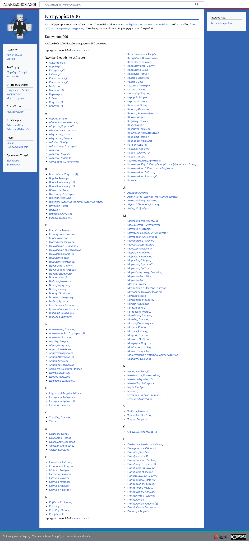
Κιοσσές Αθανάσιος (138, 109)
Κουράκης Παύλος (138, 136)
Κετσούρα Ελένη (137, 105)
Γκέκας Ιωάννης (58, 289)
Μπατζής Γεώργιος (138, 319)
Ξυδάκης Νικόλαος (138, 411)
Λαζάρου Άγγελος (137, 192)
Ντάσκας (132, 391)
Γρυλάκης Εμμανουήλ (61, 312)
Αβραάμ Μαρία (58, 118)
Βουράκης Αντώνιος (60, 213)
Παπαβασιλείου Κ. (138, 456)
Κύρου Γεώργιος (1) (138, 152)
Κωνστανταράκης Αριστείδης (144, 160)
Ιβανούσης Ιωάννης (60, 462)
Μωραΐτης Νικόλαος (139, 358)
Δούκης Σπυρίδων (59, 372)
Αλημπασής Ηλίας (59, 134)
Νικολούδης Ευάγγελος (141, 383)
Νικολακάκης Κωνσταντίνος (143, 375)
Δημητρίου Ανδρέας (60, 349)
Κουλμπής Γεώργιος (138, 128)
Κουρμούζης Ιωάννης (139, 140)
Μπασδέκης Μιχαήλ (139, 311)
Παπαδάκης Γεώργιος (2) (141, 464)
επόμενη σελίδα (81, 50)
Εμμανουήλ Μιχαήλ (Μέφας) (65, 393)
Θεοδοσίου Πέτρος (60, 437)
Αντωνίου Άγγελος (60, 153)
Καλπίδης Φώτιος (59, 510)
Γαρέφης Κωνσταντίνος (62, 234)
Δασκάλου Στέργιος (60, 337)
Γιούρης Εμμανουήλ (60, 273)
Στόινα (53, 98)
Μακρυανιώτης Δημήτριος (142, 220)
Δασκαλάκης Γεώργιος (62, 329)
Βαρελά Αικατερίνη (60, 178)
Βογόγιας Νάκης (58, 205)
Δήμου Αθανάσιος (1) (61, 356)
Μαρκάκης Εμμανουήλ (140, 264)
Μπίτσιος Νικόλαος (138, 339)
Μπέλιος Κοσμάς (137, 327)
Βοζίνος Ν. (55, 209)
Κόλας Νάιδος (135, 124)
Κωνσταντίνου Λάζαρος (141, 172)
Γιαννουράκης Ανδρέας (62, 269)
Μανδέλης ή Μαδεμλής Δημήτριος (147, 232)
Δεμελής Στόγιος (59, 341)
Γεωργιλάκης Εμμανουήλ (63, 245)
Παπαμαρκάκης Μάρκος (141, 483)
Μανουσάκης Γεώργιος (140, 240)
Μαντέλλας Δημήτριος (140, 244)
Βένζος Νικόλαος (59, 190)
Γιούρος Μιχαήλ (58, 277)
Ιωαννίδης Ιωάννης (60, 473)
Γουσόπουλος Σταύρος (62, 305)
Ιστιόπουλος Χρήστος (61, 466)
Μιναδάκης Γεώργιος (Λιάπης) (144, 291)
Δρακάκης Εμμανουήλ (62, 380)
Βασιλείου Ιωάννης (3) (62, 186)
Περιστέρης (56, 94)
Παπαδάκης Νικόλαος (140, 471)
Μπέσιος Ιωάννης (137, 331)
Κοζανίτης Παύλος (138, 121)
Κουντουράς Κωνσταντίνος (143, 132)
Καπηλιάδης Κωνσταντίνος (143, 57)
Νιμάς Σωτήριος (136, 387)
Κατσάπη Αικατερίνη (139, 85)
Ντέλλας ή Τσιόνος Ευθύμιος (144, 394)
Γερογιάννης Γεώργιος (62, 241)
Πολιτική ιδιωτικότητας (16, 536)
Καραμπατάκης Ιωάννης (141, 65)
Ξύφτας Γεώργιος (137, 419)
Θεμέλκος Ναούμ (59, 433)
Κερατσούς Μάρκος (138, 101)
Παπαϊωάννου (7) (137, 499)
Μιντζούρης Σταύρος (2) (141, 299)
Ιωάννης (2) (55, 74)
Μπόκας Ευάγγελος (138, 351)
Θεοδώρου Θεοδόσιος (62, 441)
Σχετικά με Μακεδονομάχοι (48, 536)
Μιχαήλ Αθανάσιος (138, 303)
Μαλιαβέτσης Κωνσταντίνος (143, 224)
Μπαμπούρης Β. (136, 307)
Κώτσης (132, 180)
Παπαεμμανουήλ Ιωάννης (142, 475)
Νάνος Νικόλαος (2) (138, 371)
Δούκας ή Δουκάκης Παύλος (65, 368)
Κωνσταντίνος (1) (59, 78)
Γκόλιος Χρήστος (59, 301)
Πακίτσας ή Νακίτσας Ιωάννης (145, 444)
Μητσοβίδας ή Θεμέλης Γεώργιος (146, 287)
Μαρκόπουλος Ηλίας (139, 276)
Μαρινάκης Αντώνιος (139, 256)
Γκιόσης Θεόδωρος (60, 293)
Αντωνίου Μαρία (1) (60, 157)
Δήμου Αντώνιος (58, 360)
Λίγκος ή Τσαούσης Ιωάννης (143, 204)
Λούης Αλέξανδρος (138, 208)
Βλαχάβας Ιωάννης (60, 197)
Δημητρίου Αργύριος (61, 352)
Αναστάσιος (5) (58, 62)
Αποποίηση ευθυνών (78, 536)
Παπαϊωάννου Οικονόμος (142, 507)
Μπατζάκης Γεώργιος (139, 315)
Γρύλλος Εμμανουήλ (60, 316)
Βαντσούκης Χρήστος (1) (63, 174)
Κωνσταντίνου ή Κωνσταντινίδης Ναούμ (150, 168)
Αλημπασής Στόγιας (60, 138)
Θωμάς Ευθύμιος (59, 449)
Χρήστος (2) (56, 102)
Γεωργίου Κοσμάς (59, 257)
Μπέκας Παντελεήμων (140, 323)
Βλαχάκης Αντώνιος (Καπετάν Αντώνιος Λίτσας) (76, 201)
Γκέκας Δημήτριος (59, 285)
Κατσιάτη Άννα (136, 89)
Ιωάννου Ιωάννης (59, 477)
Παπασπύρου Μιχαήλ (140, 487)
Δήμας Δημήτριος (59, 345)
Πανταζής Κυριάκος (138, 452)
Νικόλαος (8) (56, 90)
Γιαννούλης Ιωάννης (61, 265)
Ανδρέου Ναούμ (58, 142)
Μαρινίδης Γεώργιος (139, 260)
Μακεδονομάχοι (19, 4)
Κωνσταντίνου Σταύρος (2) (142, 176)
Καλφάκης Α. (56, 514)
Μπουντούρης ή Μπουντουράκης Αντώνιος (152, 354)
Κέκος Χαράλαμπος (138, 93)
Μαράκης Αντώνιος (138, 252)
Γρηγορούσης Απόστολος (63, 309)
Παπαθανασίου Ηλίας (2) (141, 479)
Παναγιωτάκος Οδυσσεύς (142, 448)
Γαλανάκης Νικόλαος (61, 230)
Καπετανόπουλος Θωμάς (142, 54)
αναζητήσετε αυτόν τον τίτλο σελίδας (146, 24)
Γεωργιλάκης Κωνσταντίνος (65, 249)
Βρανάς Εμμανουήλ (60, 217)
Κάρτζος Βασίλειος (138, 77)
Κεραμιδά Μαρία (137, 97)
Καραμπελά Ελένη (138, 69)
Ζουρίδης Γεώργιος (60, 417)
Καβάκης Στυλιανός (60, 502)
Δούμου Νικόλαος (59, 376)
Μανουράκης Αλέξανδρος (142, 236)
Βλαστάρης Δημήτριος (62, 194)
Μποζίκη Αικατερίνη (139, 347)
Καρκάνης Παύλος (138, 73)
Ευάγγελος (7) (57, 70)
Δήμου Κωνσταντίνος (61, 364)
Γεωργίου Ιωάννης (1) (61, 253)
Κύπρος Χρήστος (137, 144)
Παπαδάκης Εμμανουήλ (141, 467)
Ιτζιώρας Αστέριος (59, 469)
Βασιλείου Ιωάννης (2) (62, 182)
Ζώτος (53, 421)
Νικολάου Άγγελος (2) (140, 379)
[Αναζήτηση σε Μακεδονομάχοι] (122, 4)
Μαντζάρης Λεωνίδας (139, 248)
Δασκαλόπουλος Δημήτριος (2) (67, 333)
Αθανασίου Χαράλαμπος (63, 122)
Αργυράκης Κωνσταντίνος (64, 161)
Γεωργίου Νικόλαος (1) (62, 261)
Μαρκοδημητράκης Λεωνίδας (144, 272)
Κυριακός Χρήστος (138, 148)
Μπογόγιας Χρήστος (139, 343)
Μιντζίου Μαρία (136, 295)
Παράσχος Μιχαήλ (138, 511)
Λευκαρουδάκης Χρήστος (142, 200)
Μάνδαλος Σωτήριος (139, 228)
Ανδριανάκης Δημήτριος (63, 145)
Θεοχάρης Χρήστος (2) (62, 445)
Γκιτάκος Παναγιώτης (61, 297)
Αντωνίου (54, 149)
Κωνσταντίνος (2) (59, 82)
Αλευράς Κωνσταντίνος (62, 130)
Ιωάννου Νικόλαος (60, 489)
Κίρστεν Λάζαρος (137, 117)
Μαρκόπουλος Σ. (137, 279)
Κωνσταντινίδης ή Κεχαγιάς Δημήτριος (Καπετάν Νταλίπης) (161, 164)
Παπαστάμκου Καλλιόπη (141, 491)
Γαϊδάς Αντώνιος (58, 237)
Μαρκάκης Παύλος (138, 268)
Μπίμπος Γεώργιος (138, 335)
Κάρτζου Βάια (135, 81)
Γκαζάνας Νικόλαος (60, 281)
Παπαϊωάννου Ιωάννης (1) (142, 503)
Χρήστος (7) (56, 105)
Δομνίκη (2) (55, 66)
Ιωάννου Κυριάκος (59, 481)
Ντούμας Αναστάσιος (139, 398)
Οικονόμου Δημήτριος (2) (142, 431)
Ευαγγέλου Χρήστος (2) (62, 401)
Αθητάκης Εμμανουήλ (62, 126)
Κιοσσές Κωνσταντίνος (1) (142, 113)
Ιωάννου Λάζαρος (59, 485)
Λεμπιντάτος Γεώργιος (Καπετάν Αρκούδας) (152, 196)
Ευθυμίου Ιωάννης (60, 404)
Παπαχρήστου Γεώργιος (141, 495)
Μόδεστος (55, 86)
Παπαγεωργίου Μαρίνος (141, 460)
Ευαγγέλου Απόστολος (62, 397)
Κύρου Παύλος (136, 156)
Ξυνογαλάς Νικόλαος (139, 415)
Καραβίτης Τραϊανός (139, 61)
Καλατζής (54, 506)
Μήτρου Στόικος (136, 283)
